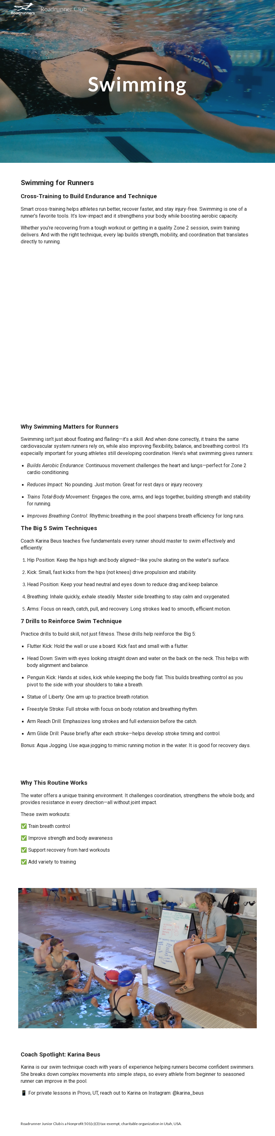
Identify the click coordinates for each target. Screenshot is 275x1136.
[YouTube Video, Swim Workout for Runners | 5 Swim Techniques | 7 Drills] (137, 334)
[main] (137, 81)
